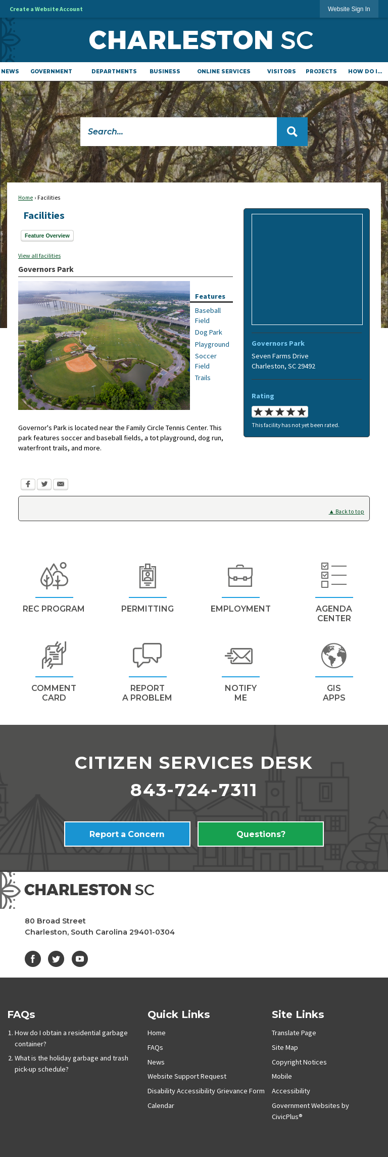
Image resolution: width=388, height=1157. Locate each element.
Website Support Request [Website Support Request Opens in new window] (187, 1076)
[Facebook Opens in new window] (28, 486)
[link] (349, 9)
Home (25, 197)
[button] (292, 131)
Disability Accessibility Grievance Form (206, 1090)
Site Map (285, 1047)
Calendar (161, 1105)
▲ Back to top (346, 511)
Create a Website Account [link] (46, 9)
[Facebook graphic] (33, 959)
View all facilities (39, 255)
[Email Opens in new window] (60, 486)
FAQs (21, 1014)
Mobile (282, 1076)
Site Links (298, 1014)
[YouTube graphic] (80, 959)
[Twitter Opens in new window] (44, 486)
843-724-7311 (194, 790)
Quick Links (179, 1014)
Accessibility (291, 1090)
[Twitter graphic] (56, 959)
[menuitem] (10, 71)
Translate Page (294, 1032)
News (156, 1062)
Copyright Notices (299, 1062)
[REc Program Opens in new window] (54, 586)
